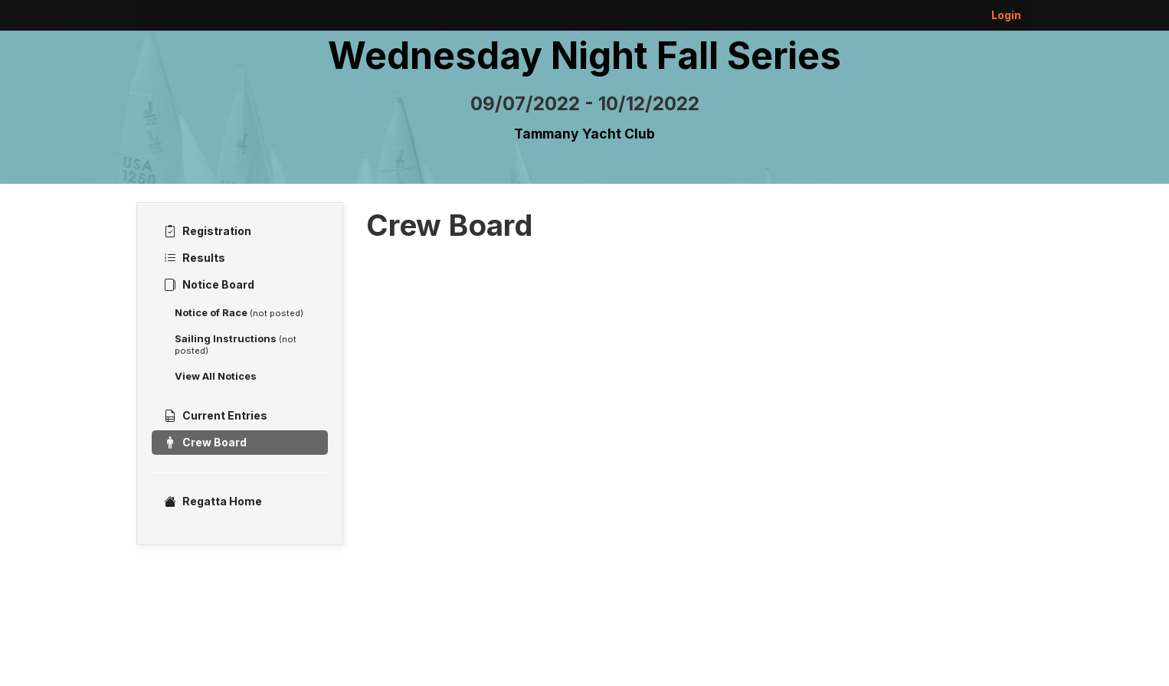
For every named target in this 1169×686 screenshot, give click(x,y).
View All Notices (216, 376)
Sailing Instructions (235, 344)
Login (1006, 14)
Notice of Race (239, 312)
